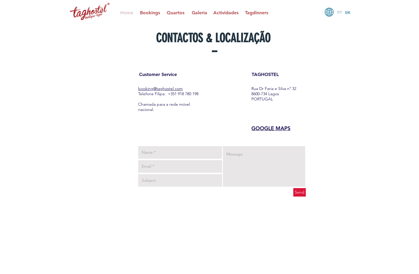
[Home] (127, 13)
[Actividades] (226, 13)
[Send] (299, 192)
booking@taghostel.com (160, 88)
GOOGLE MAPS (270, 128)
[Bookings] (150, 13)
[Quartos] (175, 13)
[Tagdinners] (256, 13)
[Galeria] (199, 13)
